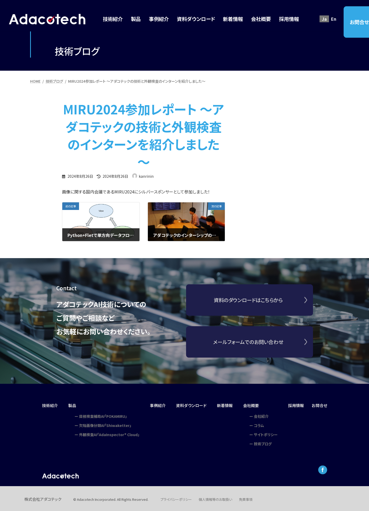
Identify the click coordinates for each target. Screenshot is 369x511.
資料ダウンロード (191, 405)
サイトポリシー (267, 432)
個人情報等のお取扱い (215, 497)
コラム (260, 423)
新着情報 (225, 405)
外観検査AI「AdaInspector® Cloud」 (107, 432)
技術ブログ (264, 442)
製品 (70, 405)
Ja (324, 19)
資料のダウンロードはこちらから (248, 304)
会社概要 (253, 405)
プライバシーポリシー (176, 497)
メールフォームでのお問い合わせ (248, 346)
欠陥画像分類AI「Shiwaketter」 (103, 423)
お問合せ (322, 405)
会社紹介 (262, 414)
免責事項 (246, 497)
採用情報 (298, 405)
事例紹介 (156, 405)
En (333, 19)
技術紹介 (47, 405)
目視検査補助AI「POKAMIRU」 (101, 414)
